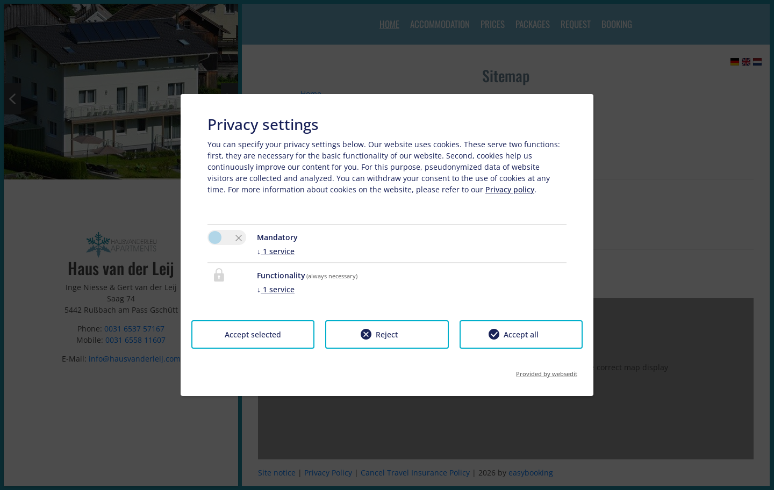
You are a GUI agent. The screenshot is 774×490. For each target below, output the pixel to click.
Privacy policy (509, 189)
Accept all (521, 334)
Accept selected (253, 334)
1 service (276, 251)
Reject (387, 334)
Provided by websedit (546, 370)
